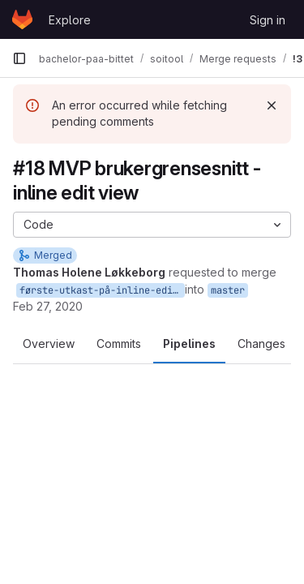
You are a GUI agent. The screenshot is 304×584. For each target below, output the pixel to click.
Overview (49, 343)
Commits (118, 343)
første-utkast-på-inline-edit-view (102, 290)
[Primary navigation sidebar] (19, 58)
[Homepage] (22, 19)
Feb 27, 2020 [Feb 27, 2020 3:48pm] (48, 306)
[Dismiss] (271, 105)
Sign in (267, 20)
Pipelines (189, 343)
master (228, 290)
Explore (70, 20)
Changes (261, 343)
